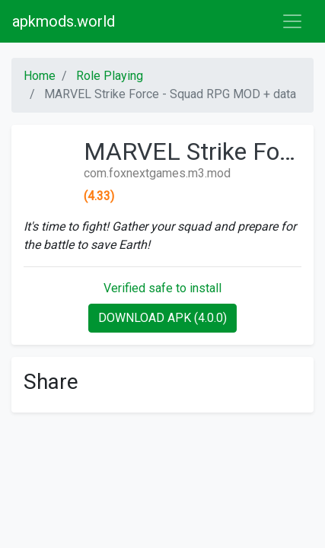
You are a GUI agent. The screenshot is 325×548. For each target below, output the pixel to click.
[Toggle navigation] (292, 21)
